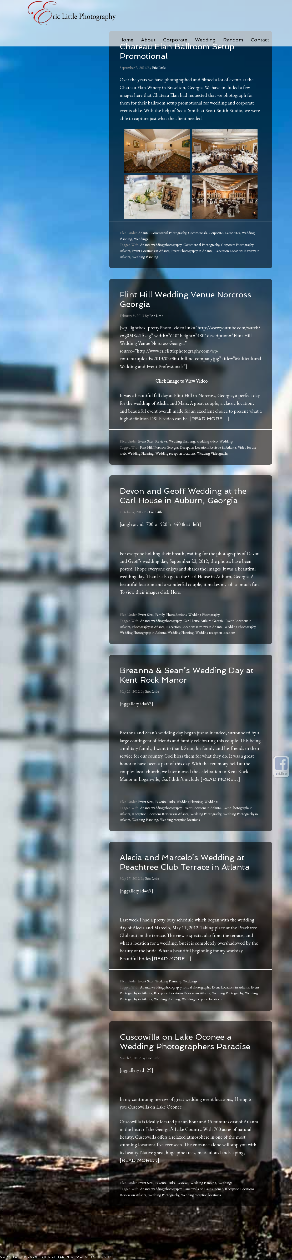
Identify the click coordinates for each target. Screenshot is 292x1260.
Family (159, 624)
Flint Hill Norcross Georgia (159, 447)
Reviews (161, 441)
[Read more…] (209, 418)
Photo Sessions (176, 624)
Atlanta (143, 232)
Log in (105, 1256)
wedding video (207, 441)
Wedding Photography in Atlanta (143, 642)
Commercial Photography (168, 232)
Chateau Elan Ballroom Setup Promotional (188, 50)
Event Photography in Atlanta (192, 250)
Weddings (141, 238)
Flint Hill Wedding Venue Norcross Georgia (177, 298)
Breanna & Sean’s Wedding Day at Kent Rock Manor (183, 684)
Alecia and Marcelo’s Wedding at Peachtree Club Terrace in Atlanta (189, 876)
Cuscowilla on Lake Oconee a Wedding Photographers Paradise (187, 1065)
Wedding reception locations (175, 453)
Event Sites (232, 232)
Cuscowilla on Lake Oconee (155, 1135)
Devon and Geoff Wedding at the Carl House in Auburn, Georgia (187, 500)
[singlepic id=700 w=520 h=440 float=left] (160, 534)
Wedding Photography (204, 624)
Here (175, 601)
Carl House (199, 586)
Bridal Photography (196, 1006)
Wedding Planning (145, 256)
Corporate (216, 232)
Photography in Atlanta (148, 636)
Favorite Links (165, 811)
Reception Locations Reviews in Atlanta (208, 447)
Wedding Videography (212, 453)
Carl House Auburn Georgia (203, 630)
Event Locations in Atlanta (150, 250)
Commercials (197, 232)
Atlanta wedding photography (161, 244)
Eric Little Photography (72, 13)
